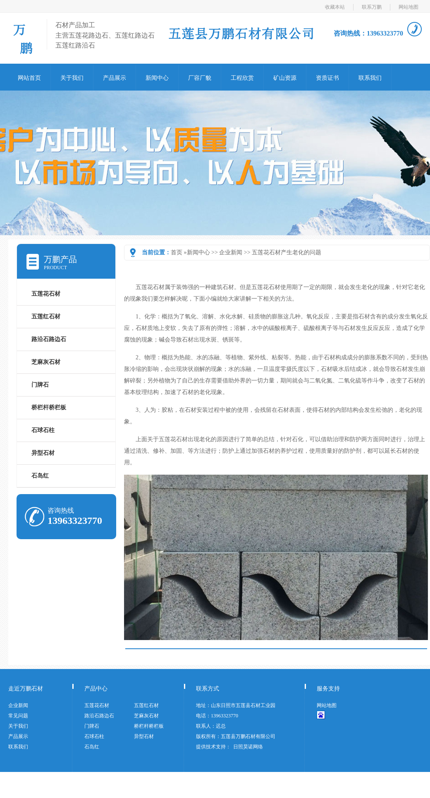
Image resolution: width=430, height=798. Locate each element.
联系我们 (370, 78)
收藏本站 (335, 7)
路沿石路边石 (48, 339)
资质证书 (327, 78)
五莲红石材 (45, 316)
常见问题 (18, 716)
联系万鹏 (372, 7)
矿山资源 (284, 78)
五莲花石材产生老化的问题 (286, 252)
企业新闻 (230, 252)
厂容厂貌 (199, 78)
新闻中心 (157, 78)
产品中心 (96, 689)
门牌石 (40, 385)
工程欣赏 (242, 78)
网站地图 (408, 7)
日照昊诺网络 (248, 747)
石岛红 (40, 476)
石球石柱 (43, 430)
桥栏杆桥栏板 (48, 407)
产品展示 (114, 78)
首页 (176, 252)
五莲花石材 (150, 287)
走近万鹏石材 (25, 689)
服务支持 (328, 689)
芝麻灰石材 (45, 362)
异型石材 (43, 453)
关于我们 (72, 78)
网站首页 (29, 78)
